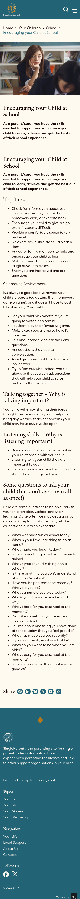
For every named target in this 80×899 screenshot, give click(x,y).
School (51, 28)
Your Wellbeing (15, 817)
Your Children (30, 28)
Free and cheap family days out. (29, 780)
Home (8, 28)
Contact (9, 854)
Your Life (10, 805)
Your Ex (9, 799)
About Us (10, 848)
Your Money (13, 811)
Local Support (14, 842)
